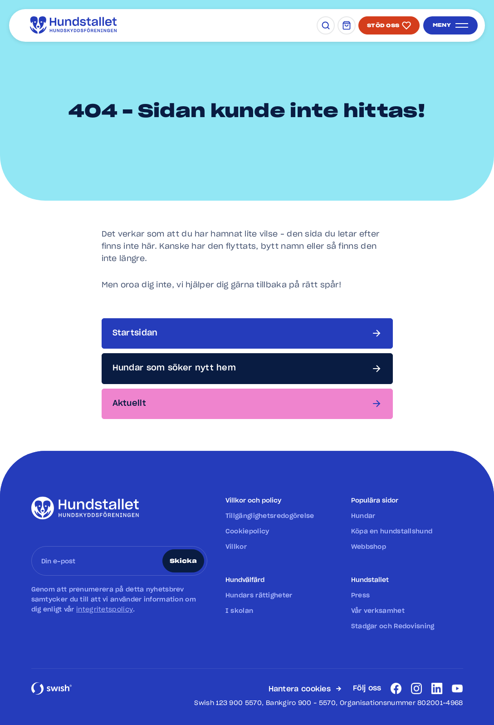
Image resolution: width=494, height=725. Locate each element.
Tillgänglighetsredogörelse (269, 516)
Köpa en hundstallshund (392, 531)
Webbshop (368, 547)
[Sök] (326, 25)
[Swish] (51, 693)
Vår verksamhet (378, 611)
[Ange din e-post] (98, 560)
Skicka (183, 561)
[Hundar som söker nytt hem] (247, 368)
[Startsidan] (247, 333)
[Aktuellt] (247, 404)
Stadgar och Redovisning (393, 626)
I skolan (239, 611)
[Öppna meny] (450, 25)
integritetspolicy (104, 610)
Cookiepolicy (247, 531)
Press (360, 595)
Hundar (363, 516)
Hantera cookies (300, 689)
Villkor (236, 547)
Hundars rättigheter (259, 595)
